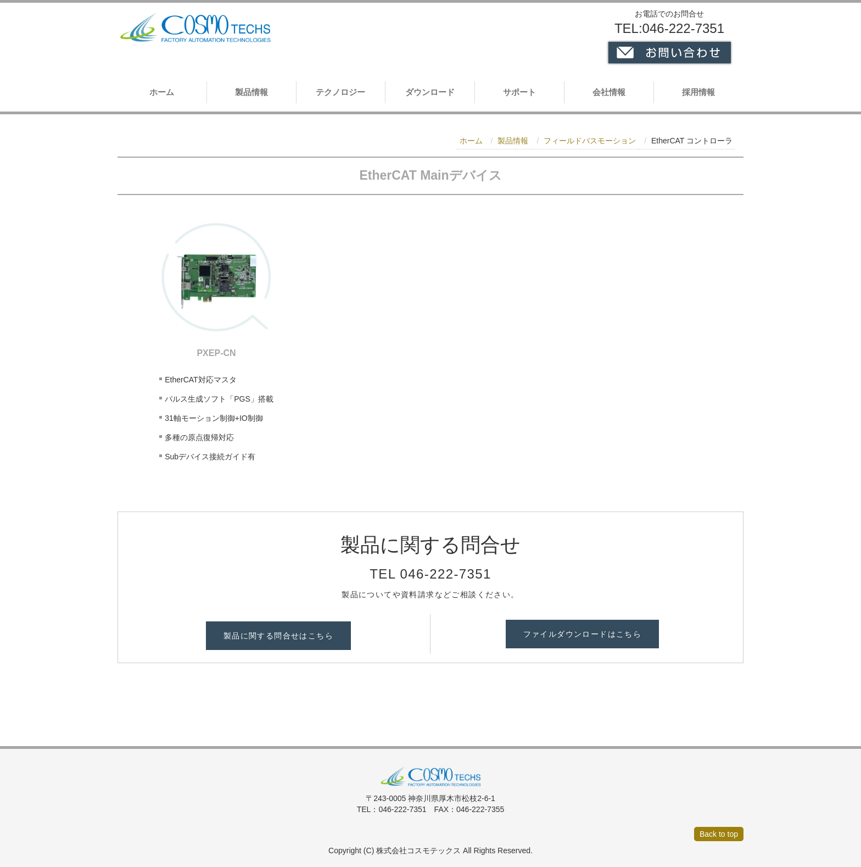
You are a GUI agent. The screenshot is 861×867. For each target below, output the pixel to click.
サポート (519, 92)
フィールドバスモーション (590, 140)
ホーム (161, 92)
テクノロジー (340, 92)
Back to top (719, 834)
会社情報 (608, 92)
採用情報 (698, 92)
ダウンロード (430, 92)
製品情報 (251, 92)
